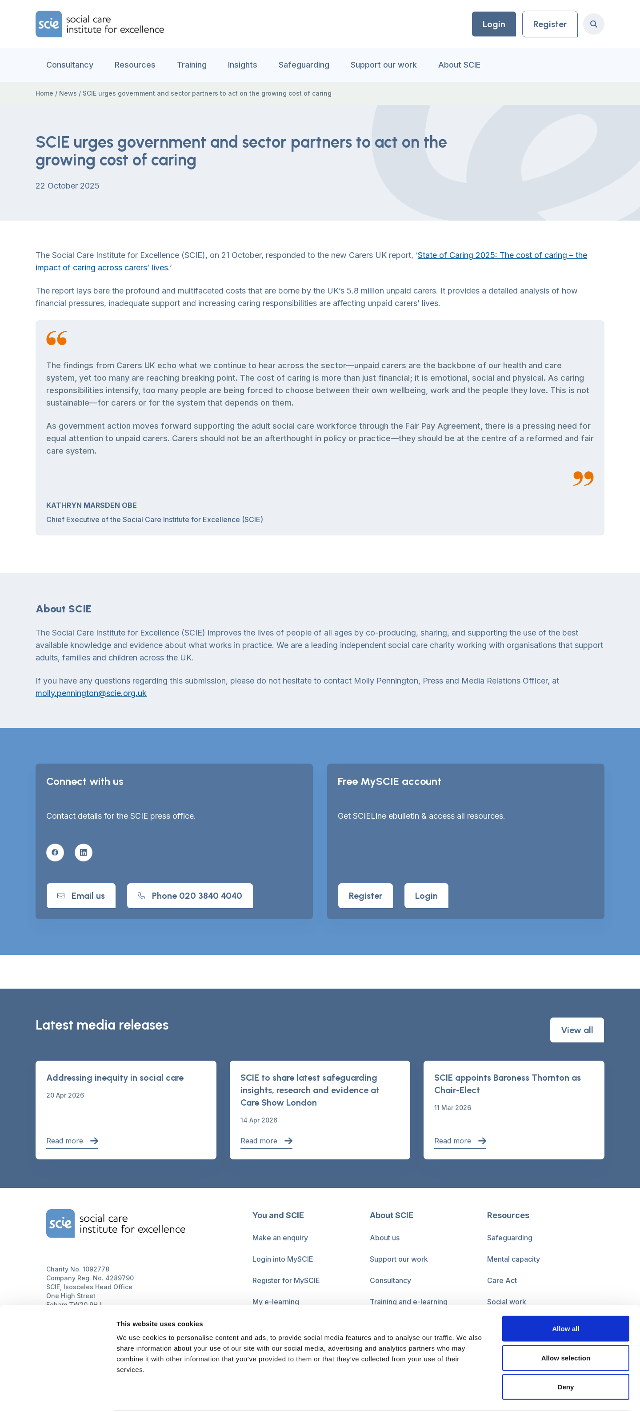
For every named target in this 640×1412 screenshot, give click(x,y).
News (68, 93)
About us (385, 1237)
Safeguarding (304, 64)
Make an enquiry (280, 1237)
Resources (135, 64)
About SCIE (459, 64)
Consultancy (69, 64)
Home (44, 93)
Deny (565, 1353)
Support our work (384, 64)
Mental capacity (513, 1259)
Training (192, 64)
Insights (242, 64)
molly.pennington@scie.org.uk (91, 693)
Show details (466, 1394)
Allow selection (566, 1324)
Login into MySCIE (282, 1259)
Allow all (566, 1295)
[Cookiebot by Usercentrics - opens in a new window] (57, 1394)
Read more (72, 1141)
